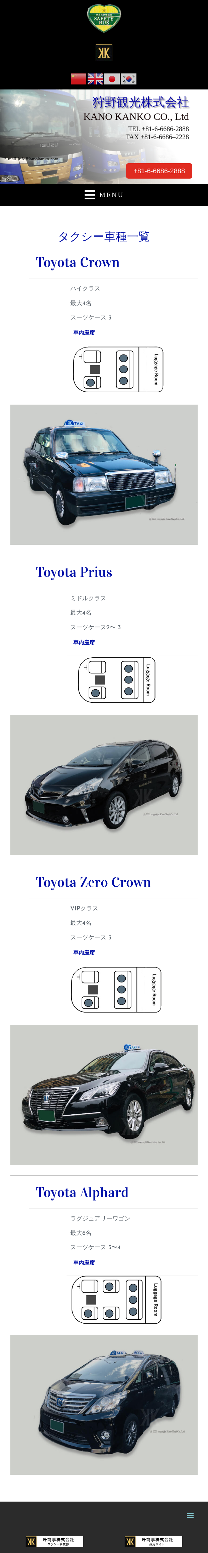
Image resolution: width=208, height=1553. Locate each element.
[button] (104, 195)
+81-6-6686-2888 (159, 171)
